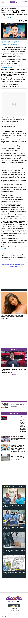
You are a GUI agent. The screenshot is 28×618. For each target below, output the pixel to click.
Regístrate (14, 608)
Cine (17, 615)
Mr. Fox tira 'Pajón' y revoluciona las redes (12, 66)
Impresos (18, 613)
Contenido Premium (14, 290)
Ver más (21, 486)
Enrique (4, 41)
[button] (3, 363)
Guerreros (4, 43)
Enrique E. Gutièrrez (21, 124)
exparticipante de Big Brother (9, 44)
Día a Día (4, 616)
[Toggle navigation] (2, 1)
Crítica (3, 615)
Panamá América (6, 613)
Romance (16, 41)
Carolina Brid (11, 43)
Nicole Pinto (10, 41)
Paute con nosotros (14, 610)
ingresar (24, 1)
